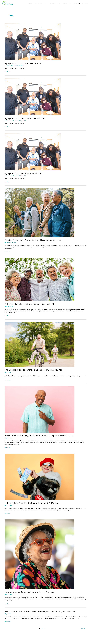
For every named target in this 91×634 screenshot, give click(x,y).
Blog (70, 3)
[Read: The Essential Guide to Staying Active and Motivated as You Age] (39, 344)
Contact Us (85, 3)
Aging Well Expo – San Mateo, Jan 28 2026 (24, 173)
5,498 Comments (9, 175)
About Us (31, 3)
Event (16, 65)
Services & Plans (54, 3)
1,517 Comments (9, 120)
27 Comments (8, 65)
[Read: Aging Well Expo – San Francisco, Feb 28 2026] (33, 96)
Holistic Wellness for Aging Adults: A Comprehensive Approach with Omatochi (43, 435)
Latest (8, 242)
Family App (64, 3)
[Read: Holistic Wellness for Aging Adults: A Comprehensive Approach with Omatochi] (39, 409)
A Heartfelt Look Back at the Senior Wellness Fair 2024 (31, 304)
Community (77, 3)
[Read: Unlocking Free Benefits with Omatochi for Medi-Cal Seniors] (39, 476)
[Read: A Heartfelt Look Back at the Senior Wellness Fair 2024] (39, 279)
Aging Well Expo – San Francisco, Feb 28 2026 (26, 118)
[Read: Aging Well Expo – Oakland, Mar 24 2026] (33, 41)
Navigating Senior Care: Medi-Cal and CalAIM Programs (31, 592)
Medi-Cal (46, 3)
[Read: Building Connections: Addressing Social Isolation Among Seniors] (39, 212)
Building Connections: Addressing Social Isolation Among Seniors (36, 240)
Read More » (8, 71)
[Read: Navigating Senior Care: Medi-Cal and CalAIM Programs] (39, 554)
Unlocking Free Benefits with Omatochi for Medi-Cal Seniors (34, 503)
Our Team (37, 3)
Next (83, 628)
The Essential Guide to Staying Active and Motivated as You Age (35, 369)
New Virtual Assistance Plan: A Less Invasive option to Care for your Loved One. (43, 611)
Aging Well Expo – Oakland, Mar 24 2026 (24, 63)
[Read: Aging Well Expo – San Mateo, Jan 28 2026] (33, 151)
